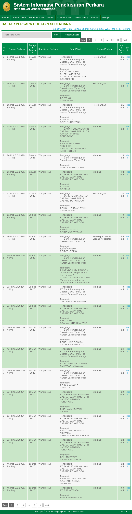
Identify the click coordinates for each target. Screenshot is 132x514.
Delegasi (106, 17)
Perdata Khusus (37, 17)
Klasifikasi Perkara (48, 49)
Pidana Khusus (64, 17)
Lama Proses (121, 49)
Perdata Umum (19, 17)
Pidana (50, 17)
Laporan (95, 17)
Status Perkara (105, 49)
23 (118, 40)
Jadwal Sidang (81, 17)
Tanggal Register (32, 49)
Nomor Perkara (17, 49)
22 (112, 40)
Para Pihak (75, 49)
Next (125, 40)
